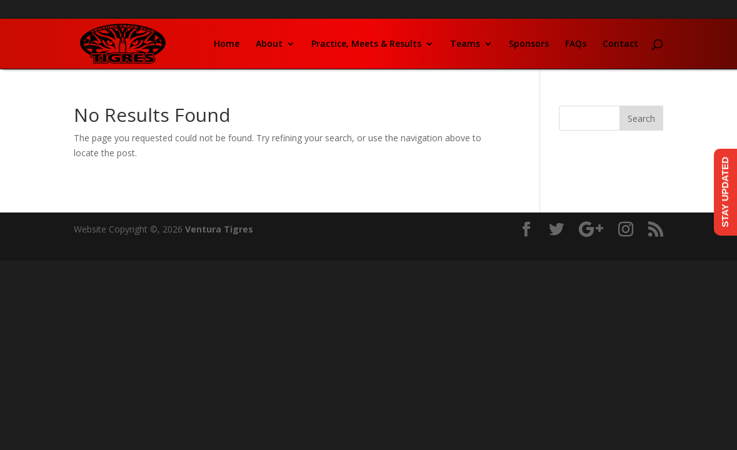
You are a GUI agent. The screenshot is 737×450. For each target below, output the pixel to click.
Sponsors (529, 44)
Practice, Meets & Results (366, 44)
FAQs (575, 44)
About (269, 44)
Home (226, 44)
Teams (465, 44)
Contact (620, 44)
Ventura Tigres (219, 229)
